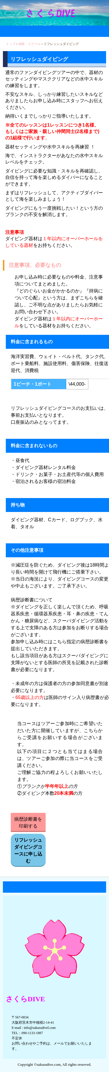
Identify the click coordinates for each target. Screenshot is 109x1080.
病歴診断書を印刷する (28, 823)
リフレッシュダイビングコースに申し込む (28, 850)
